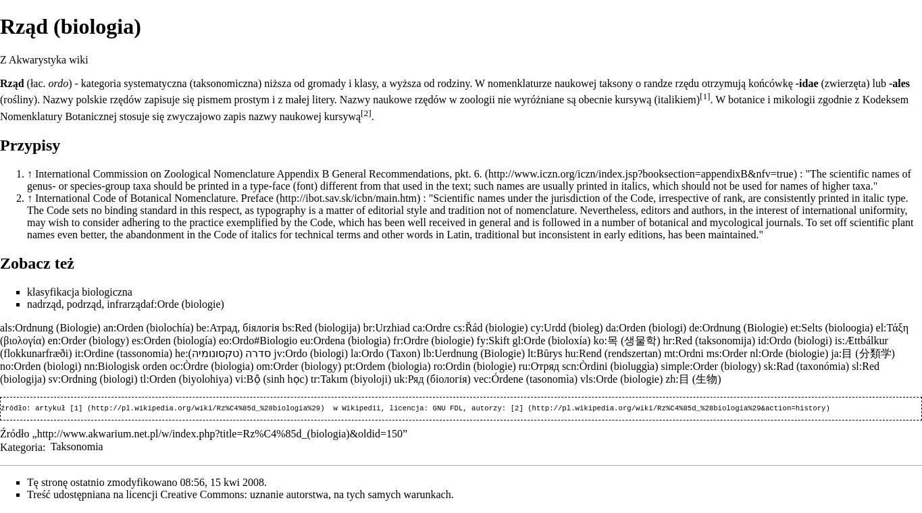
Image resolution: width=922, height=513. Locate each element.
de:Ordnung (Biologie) (738, 327)
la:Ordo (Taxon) (385, 353)
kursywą (633, 99)
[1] (705, 96)
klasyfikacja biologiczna (79, 292)
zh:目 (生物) (693, 379)
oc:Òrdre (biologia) (212, 366)
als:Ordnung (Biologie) (50, 327)
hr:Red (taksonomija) (709, 340)
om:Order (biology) (298, 366)
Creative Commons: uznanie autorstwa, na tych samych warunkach (306, 496)
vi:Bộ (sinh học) (271, 379)
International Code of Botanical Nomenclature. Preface (154, 198)
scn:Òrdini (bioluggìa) (610, 366)
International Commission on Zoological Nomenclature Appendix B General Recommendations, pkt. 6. (258, 174)
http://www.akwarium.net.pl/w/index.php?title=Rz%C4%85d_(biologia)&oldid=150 (220, 435)
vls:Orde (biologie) (621, 379)
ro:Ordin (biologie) (475, 366)
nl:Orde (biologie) (789, 353)
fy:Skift (493, 340)
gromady (326, 83)
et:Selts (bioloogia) (831, 327)
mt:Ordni (684, 353)
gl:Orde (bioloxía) (551, 340)
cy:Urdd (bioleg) (567, 327)
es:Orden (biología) (174, 340)
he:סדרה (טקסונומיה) (223, 353)
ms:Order (727, 353)
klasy (366, 83)
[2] (366, 113)
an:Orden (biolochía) (148, 327)
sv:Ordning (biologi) (93, 379)
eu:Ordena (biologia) (345, 340)
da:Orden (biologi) (646, 327)
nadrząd (44, 304)
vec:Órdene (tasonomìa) (525, 379)
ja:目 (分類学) (863, 353)
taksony (616, 83)
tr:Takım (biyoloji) (351, 379)
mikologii (794, 99)
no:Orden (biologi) (40, 366)
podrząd (84, 304)
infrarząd (126, 304)
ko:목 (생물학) (626, 340)
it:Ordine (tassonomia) (123, 353)
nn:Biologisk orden (125, 366)
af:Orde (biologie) (185, 304)
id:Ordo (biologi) (795, 340)
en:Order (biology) (88, 340)
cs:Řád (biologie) (490, 327)
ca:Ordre (432, 327)
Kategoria (21, 448)
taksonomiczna (225, 83)
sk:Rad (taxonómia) (806, 366)
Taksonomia (77, 448)
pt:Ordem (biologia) (387, 366)
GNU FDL (447, 409)
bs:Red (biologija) (321, 327)
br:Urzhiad (386, 327)
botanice (746, 99)
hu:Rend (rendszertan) (613, 353)
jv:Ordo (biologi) (311, 353)
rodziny (454, 83)
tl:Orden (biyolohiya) (186, 379)
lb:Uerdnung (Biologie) (474, 353)
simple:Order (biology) (711, 366)
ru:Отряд (539, 366)
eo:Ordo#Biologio (258, 340)
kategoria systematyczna (134, 83)
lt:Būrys (545, 353)
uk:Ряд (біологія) (432, 379)
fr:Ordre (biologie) (433, 340)
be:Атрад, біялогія (238, 327)
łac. (38, 83)
